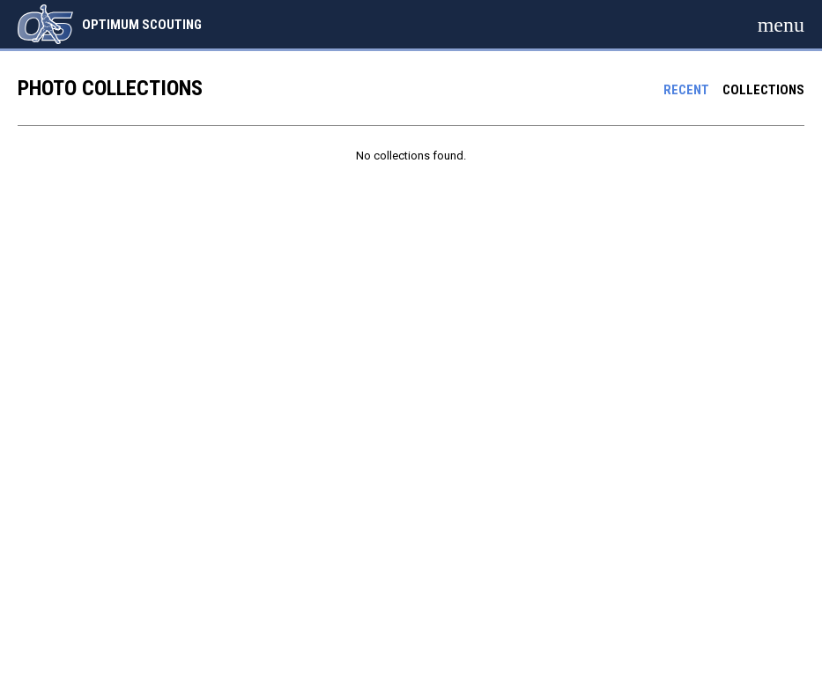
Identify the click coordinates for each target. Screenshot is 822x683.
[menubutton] (781, 24)
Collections (763, 90)
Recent (686, 90)
